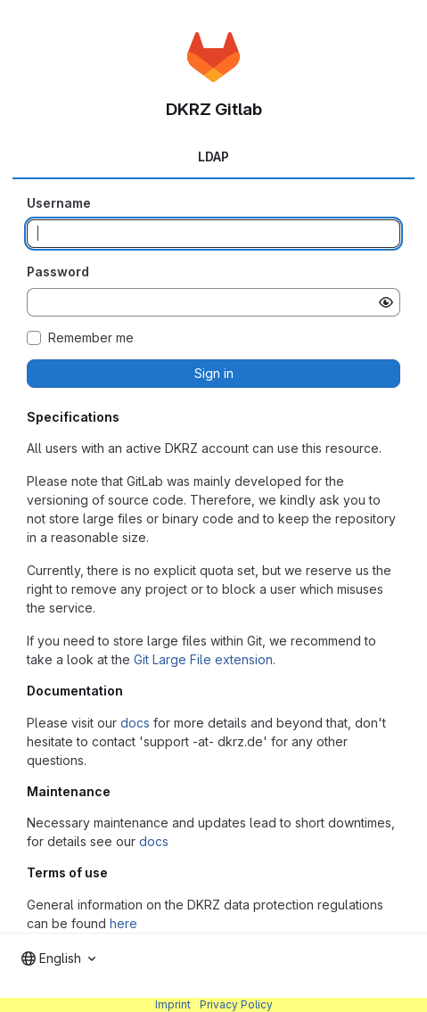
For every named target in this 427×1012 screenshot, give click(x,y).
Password (58, 271)
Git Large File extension (203, 659)
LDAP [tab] (213, 156)
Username (59, 202)
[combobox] (58, 958)
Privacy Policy (236, 1004)
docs (135, 722)
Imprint (173, 1004)
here (123, 923)
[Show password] (386, 302)
